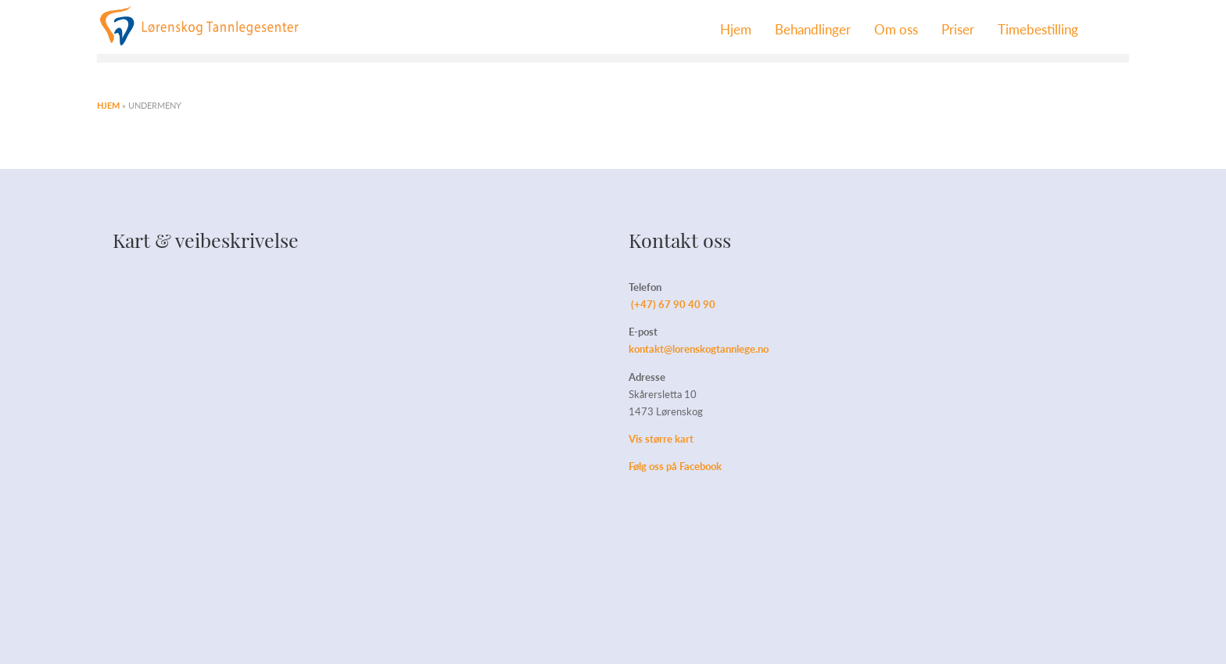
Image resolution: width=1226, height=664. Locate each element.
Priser (957, 29)
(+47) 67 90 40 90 (673, 303)
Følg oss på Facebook (675, 465)
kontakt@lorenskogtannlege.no (699, 348)
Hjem (735, 29)
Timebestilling (1038, 29)
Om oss (896, 29)
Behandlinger (813, 29)
